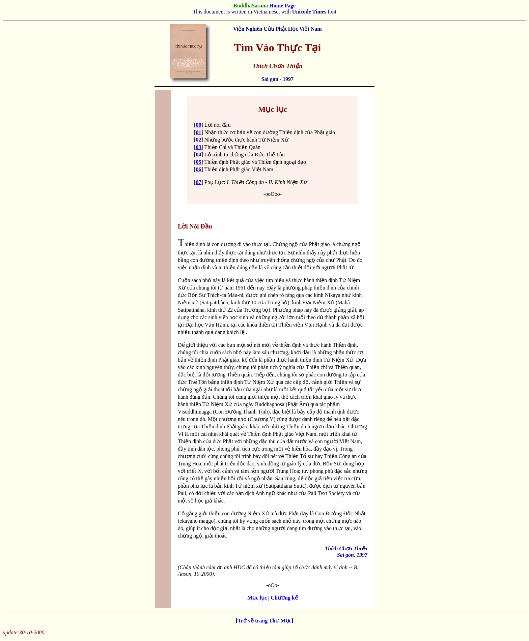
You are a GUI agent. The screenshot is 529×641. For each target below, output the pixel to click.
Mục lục (257, 598)
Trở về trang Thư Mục (264, 620)
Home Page (282, 5)
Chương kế (284, 598)
